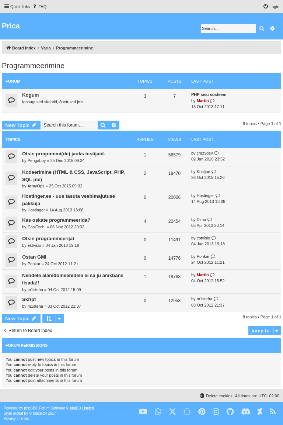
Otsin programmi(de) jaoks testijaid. (63, 153)
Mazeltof (40, 413)
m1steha (35, 289)
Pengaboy (37, 160)
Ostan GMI (34, 257)
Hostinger (36, 210)
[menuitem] (39, 6)
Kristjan (203, 171)
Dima (201, 219)
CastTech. (37, 227)
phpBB (29, 408)
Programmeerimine (33, 66)
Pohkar (34, 264)
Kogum (30, 95)
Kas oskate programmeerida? (56, 220)
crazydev (205, 153)
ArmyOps (36, 186)
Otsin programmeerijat (48, 238)
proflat (18, 413)
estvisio (34, 245)
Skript (29, 299)
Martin (203, 101)
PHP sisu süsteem (208, 94)
